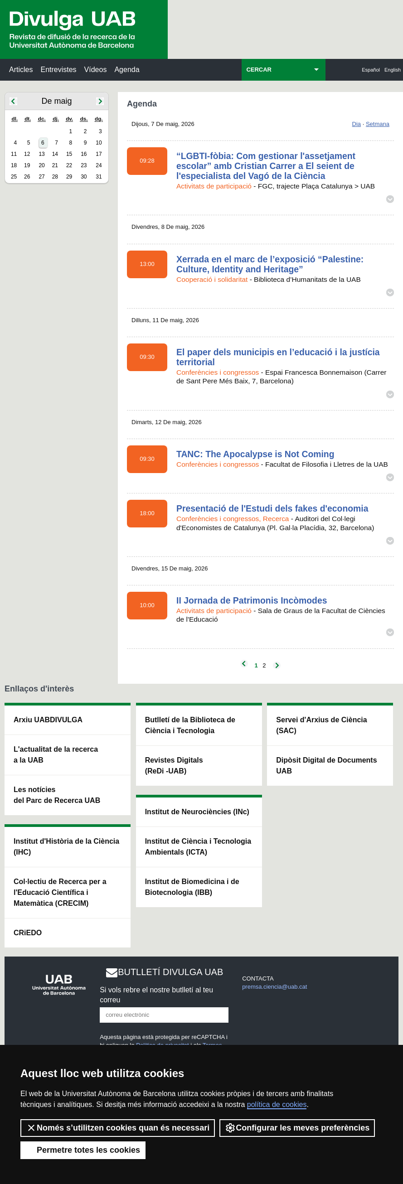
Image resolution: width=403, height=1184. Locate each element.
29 (69, 177)
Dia (356, 124)
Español (371, 69)
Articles (21, 69)
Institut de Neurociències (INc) (197, 812)
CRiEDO (28, 933)
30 (84, 177)
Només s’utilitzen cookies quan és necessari (117, 1127)
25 (14, 177)
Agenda (126, 69)
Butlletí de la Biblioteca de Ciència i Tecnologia (190, 725)
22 (69, 165)
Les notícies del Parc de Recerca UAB (57, 795)
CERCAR (259, 69)
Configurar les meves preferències (297, 1127)
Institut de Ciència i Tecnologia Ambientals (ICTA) (198, 846)
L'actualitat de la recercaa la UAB (56, 754)
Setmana (377, 124)
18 (14, 165)
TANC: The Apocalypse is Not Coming (255, 454)
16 (84, 154)
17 (99, 154)
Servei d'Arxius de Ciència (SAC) (321, 725)
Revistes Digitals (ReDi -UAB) (174, 765)
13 (41, 154)
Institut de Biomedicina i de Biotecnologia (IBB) (192, 887)
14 (55, 154)
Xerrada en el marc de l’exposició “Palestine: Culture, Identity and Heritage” (270, 264)
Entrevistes (58, 69)
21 (55, 165)
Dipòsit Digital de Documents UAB (326, 765)
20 (41, 165)
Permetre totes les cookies (83, 1150)
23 (84, 165)
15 (69, 154)
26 (27, 177)
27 (41, 177)
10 (99, 143)
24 (99, 165)
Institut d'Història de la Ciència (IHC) (66, 846)
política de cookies (277, 1104)
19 (27, 165)
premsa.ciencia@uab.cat (274, 986)
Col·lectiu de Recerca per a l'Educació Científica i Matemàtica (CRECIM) (60, 892)
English (392, 69)
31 (99, 177)
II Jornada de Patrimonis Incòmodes (251, 600)
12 (27, 154)
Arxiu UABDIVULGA (48, 720)
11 (14, 154)
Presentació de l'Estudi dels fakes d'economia (272, 508)
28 (55, 177)
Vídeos (95, 69)
